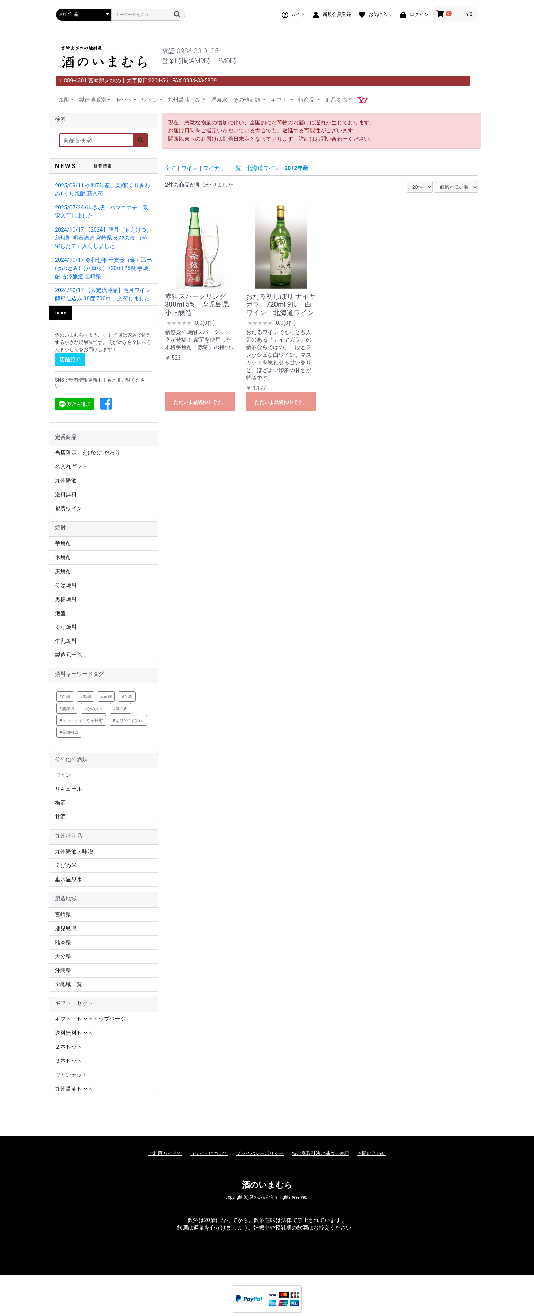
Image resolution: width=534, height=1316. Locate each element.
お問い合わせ (371, 1153)
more (60, 312)
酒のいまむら (267, 1185)
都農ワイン (68, 508)
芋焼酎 (63, 543)
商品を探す (339, 100)
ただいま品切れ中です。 (200, 402)
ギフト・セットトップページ (90, 1019)
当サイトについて (209, 1153)
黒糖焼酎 (66, 599)
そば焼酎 (66, 585)
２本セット (68, 1047)
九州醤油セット (74, 1088)
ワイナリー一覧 (222, 168)
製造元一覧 (68, 655)
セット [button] (124, 100)
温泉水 (219, 100)
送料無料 (66, 494)
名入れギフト (71, 466)
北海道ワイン (263, 168)
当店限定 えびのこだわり (87, 452)
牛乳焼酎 (66, 641)
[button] (106, 404)
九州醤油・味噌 (74, 851)
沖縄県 (63, 970)
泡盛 (60, 613)
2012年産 (296, 168)
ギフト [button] (280, 100)
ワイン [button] (150, 100)
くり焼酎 (66, 627)
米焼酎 (63, 557)
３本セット (68, 1061)
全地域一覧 (68, 984)
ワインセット (71, 1075)
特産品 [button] (307, 100)
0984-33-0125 (197, 51)
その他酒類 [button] (247, 100)
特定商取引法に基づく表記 (320, 1153)
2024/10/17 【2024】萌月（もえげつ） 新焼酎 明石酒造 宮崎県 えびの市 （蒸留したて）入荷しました (103, 237)
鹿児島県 (66, 928)
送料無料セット (74, 1033)
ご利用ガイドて (165, 1153)
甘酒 (60, 816)
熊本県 (63, 942)
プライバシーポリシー (260, 1153)
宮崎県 (63, 914)
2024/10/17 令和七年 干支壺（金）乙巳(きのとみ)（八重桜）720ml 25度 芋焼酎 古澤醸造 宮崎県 (103, 268)
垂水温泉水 (68, 879)
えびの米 (66, 865)
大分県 (63, 956)
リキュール (68, 789)
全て (170, 168)
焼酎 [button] (64, 100)
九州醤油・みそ (187, 100)
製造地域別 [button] (92, 100)
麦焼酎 (63, 571)
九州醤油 (66, 480)
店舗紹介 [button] (70, 359)
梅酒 (60, 802)
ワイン (63, 775)
